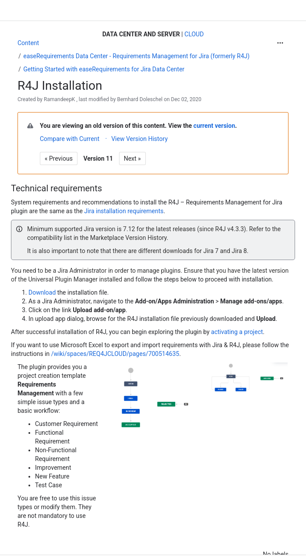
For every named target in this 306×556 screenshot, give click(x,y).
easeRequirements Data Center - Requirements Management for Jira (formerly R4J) (136, 56)
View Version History (139, 138)
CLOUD (194, 34)
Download (42, 292)
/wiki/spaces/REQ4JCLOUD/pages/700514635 (115, 353)
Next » (132, 158)
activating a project (237, 331)
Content (28, 42)
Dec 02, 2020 (186, 99)
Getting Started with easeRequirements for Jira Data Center (103, 69)
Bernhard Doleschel (139, 99)
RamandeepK (59, 99)
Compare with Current (69, 138)
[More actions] (280, 42)
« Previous (59, 158)
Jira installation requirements (123, 211)
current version (214, 125)
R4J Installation (60, 85)
